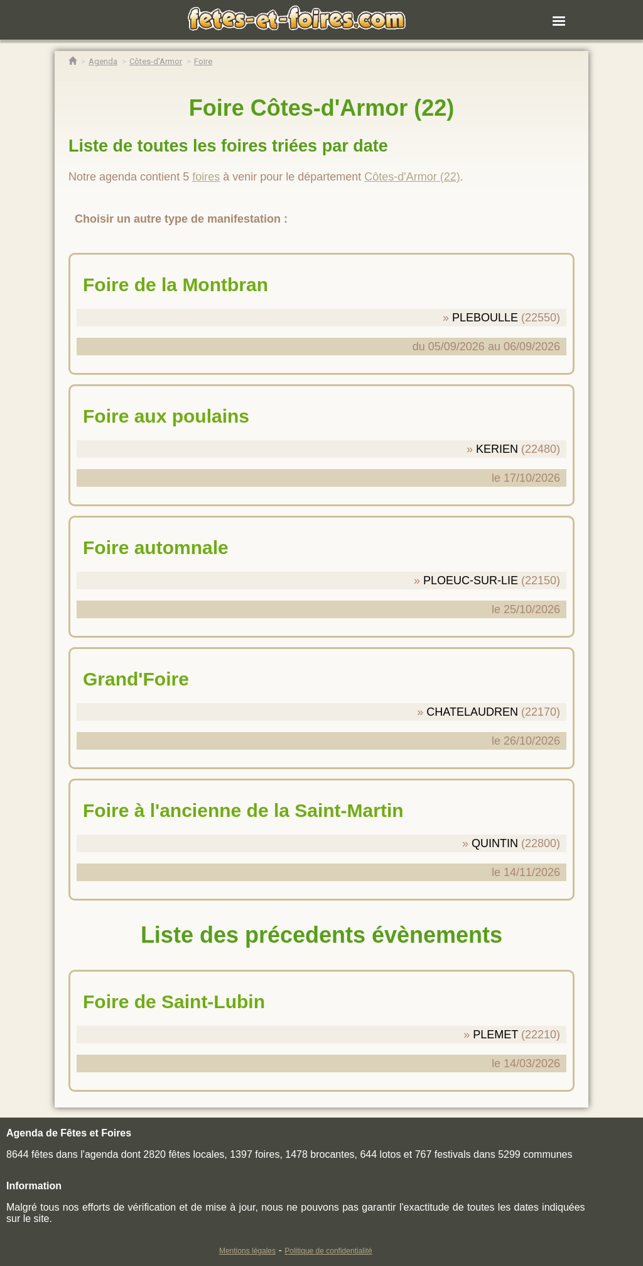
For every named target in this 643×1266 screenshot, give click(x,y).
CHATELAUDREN (472, 712)
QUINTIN (495, 843)
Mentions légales (247, 1251)
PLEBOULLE (485, 317)
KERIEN (497, 449)
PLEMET (495, 1034)
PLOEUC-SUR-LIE (470, 580)
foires (206, 176)
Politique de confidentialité (328, 1251)
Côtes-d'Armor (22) (412, 176)
